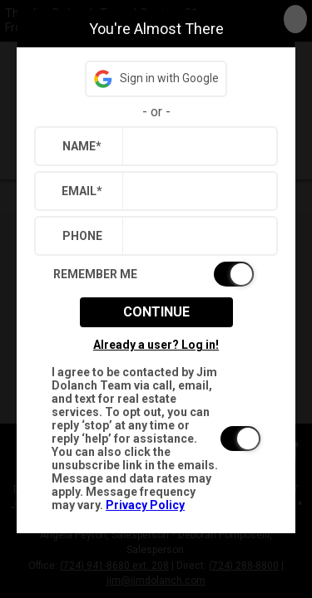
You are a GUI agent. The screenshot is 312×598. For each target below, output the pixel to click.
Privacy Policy (145, 505)
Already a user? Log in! (156, 344)
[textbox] (196, 146)
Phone (82, 236)
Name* (82, 146)
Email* (82, 191)
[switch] (156, 274)
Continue (156, 312)
